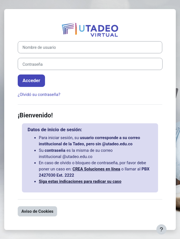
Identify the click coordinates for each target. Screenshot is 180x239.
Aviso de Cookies (37, 211)
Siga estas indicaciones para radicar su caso (80, 181)
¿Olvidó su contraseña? (39, 94)
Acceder (31, 80)
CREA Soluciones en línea (96, 169)
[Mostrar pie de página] (161, 229)
